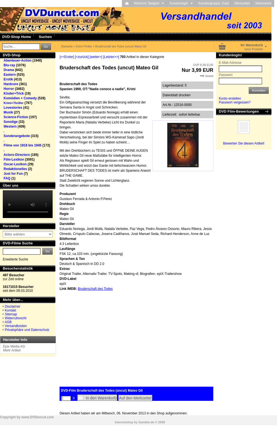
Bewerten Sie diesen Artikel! (243, 143)
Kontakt (10, 310)
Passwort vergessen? (235, 102)
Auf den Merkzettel (135, 398)
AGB (8, 322)
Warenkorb (263, 3)
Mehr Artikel (11, 350)
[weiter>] (95, 57)
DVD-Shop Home (16, 37)
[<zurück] (82, 57)
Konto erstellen (230, 98)
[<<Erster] (67, 57)
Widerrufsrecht (15, 318)
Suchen (45, 37)
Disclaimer (12, 306)
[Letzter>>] (111, 57)
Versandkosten (16, 326)
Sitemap (11, 314)
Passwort (225, 75)
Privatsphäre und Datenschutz (27, 330)
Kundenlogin (181, 3)
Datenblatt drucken (177, 95)
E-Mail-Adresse (230, 63)
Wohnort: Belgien (149, 3)
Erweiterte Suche (15, 259)
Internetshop (124, 422)
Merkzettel (242, 3)
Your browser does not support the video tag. (28, 204)
